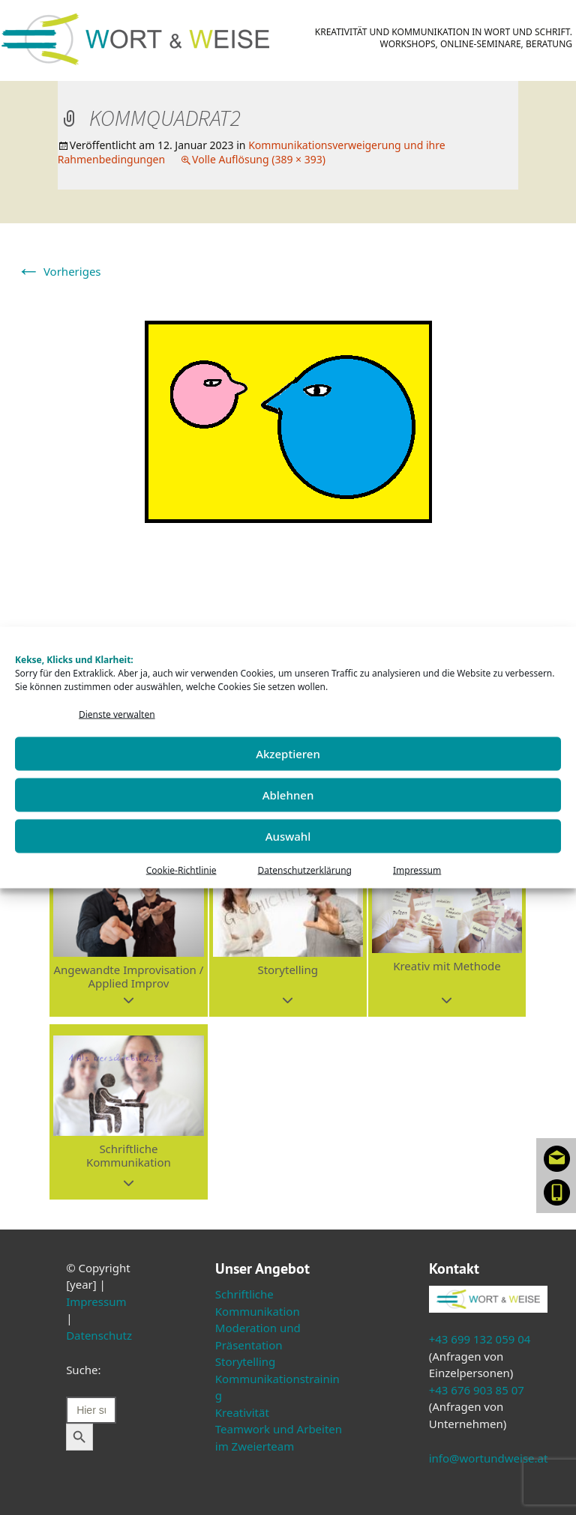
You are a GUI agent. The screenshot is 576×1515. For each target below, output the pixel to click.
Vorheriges (58, 271)
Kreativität (242, 1412)
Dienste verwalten (117, 714)
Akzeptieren (288, 753)
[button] (128, 929)
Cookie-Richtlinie (181, 869)
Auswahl (288, 836)
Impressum (417, 869)
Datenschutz (99, 1335)
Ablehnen (288, 794)
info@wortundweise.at (488, 1458)
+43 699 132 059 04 (480, 1338)
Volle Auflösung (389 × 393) (259, 159)
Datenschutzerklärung (305, 869)
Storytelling (245, 1361)
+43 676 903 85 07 (476, 1389)
